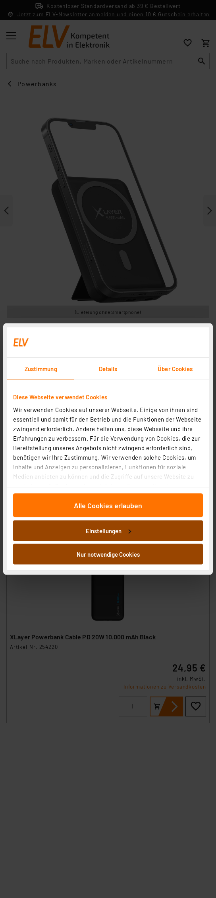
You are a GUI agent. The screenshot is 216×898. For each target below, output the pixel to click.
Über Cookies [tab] (175, 368)
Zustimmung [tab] (41, 368)
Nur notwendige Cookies (108, 554)
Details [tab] (108, 368)
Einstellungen (108, 530)
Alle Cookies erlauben (108, 505)
